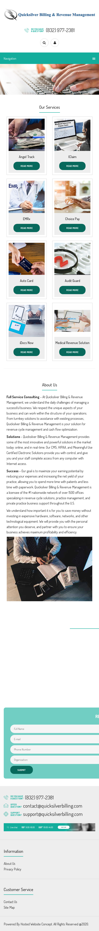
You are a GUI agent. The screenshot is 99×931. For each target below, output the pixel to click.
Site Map (9, 907)
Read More (27, 165)
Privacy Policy (12, 869)
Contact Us (10, 902)
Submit (21, 769)
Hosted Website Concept (36, 924)
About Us (9, 863)
